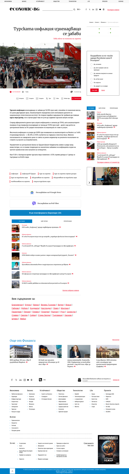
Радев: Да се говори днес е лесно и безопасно (103, 182)
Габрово (15, 308)
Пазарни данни (16, 430)
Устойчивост (40, 1)
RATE (107, 399)
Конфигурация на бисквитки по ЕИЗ (62, 455)
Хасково (68, 315)
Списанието (15, 428)
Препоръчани (68, 221)
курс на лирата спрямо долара (65, 174)
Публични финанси (26, 234)
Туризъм (14, 409)
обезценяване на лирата (41, 177)
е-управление (79, 399)
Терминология (16, 420)
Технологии (72, 1)
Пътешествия (95, 396)
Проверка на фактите (63, 443)
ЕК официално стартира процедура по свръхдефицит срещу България (48, 274)
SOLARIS (108, 412)
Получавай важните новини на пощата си (97, 379)
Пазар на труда (16, 412)
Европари (14, 396)
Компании (24, 253)
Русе (62, 312)
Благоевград (17, 305)
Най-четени (44, 221)
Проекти (104, 1)
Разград (54, 312)
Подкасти (108, 396)
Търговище (57, 315)
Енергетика (15, 401)
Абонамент (41, 446)
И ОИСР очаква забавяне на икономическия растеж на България (45, 283)
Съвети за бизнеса (46, 394)
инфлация (14, 174)
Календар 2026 (110, 394)
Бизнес (24, 1)
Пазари (31, 401)
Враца (68, 305)
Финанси (103, 22)
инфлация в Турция (29, 174)
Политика (100, 179)
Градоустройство (63, 406)
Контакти (22, 448)
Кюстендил (46, 308)
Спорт (93, 406)
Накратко (14, 423)
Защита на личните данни (45, 443)
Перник (27, 312)
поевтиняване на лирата (20, 181)
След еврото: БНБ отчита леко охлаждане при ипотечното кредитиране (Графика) (106, 363)
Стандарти (44, 396)
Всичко (121, 1)
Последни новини (113, 10)
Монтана (65, 308)
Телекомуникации (80, 396)
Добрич (24, 308)
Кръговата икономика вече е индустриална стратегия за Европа (46, 264)
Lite (89, 1)
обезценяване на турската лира (65, 177)
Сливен (15, 315)
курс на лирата (44, 174)
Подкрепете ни (42, 455)
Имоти (31, 406)
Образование (62, 401)
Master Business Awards (112, 404)
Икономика (8, 1)
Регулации (24, 225)
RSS (42, 380)
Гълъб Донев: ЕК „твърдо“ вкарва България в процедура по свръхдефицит (49, 246)
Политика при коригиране (45, 448)
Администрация (63, 412)
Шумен (15, 319)
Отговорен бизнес (46, 399)
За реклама (22, 443)
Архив (103, 90)
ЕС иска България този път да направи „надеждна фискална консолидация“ (50, 236)
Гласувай (94, 90)
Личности (94, 401)
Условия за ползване (62, 451)
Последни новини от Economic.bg (108, 162)
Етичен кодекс (61, 448)
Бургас (28, 305)
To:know (14, 425)
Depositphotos (69, 472)
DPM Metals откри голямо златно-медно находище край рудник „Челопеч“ (49, 255)
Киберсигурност (79, 401)
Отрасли (99, 112)
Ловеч (56, 308)
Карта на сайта (61, 446)
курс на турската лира (19, 177)
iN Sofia (108, 406)
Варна (36, 305)
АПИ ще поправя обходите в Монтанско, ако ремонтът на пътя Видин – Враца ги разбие (108, 147)
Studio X (70, 471)
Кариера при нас (42, 451)
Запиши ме (116, 380)
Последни (22, 221)
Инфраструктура (101, 142)
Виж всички (115, 339)
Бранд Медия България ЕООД (25, 451)
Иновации (32, 399)
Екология (61, 409)
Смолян (24, 315)
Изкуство (94, 404)
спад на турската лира (42, 181)
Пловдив (45, 312)
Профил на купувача (25, 455)
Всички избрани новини (71, 290)
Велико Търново (48, 305)
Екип (20, 446)
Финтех (77, 406)
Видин (60, 305)
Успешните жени (110, 409)
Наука (93, 394)
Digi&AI (77, 394)
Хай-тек (77, 404)
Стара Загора (44, 315)
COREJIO (108, 401)
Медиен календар (43, 459)
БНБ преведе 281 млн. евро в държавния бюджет (20, 361)
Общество (56, 1)
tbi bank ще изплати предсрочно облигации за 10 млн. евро (49, 362)
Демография (62, 399)
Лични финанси (63, 396)
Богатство (94, 399)
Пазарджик (17, 312)
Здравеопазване (63, 404)
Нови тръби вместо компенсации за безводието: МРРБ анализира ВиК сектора (107, 117)
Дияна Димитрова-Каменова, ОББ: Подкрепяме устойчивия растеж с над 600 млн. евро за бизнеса (78, 363)
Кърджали (34, 308)
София (33, 315)
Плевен (35, 312)
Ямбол (23, 319)
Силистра (71, 312)
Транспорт (14, 404)
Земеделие (15, 406)
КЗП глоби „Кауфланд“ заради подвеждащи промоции (41, 227)
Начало (91, 22)
